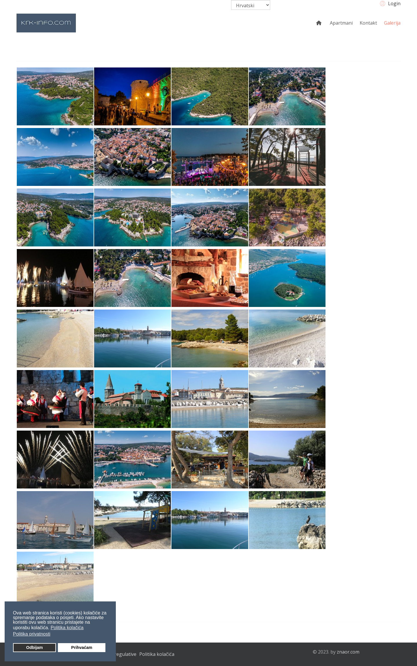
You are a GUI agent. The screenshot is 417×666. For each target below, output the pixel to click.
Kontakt (368, 23)
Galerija (392, 23)
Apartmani (341, 23)
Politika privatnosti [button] (31, 634)
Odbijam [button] (34, 647)
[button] (389, 3)
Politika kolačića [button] (67, 627)
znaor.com (348, 652)
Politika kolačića (156, 654)
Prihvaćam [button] (81, 647)
